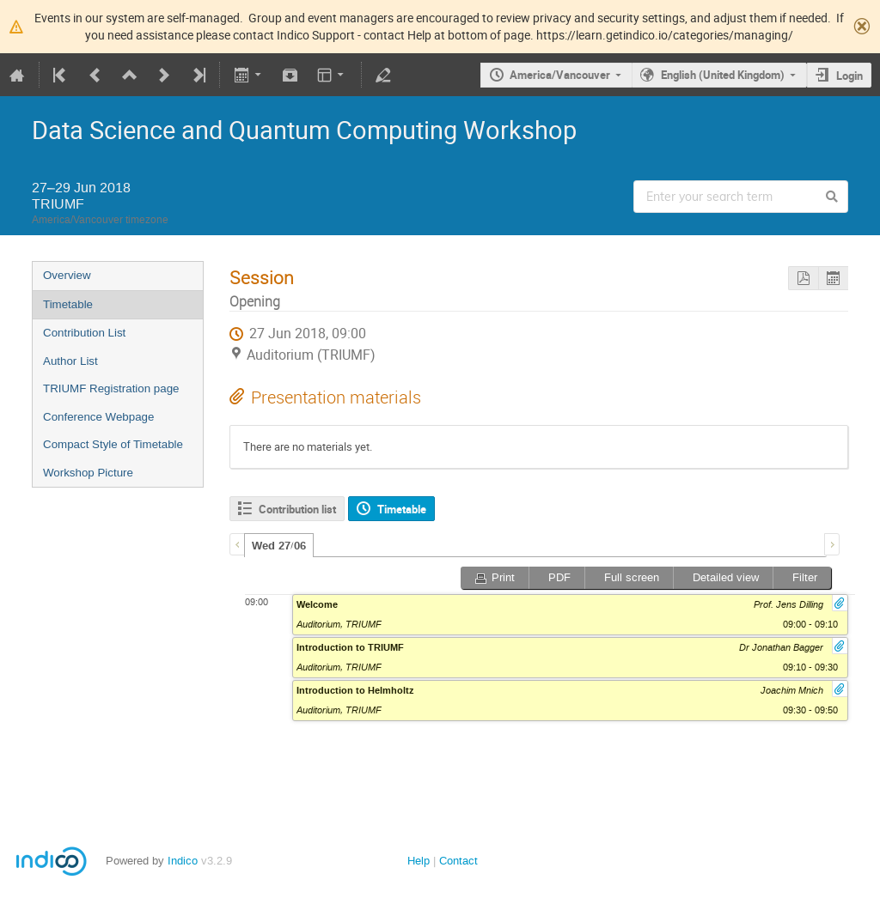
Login (849, 75)
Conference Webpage (98, 416)
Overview (67, 275)
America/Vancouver (560, 74)
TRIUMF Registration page (111, 388)
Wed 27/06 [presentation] (279, 546)
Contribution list (297, 509)
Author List (70, 361)
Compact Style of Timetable (113, 444)
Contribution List (84, 332)
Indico (183, 860)
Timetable (68, 304)
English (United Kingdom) (723, 74)
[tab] (279, 545)
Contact (458, 860)
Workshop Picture (88, 472)
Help (418, 860)
